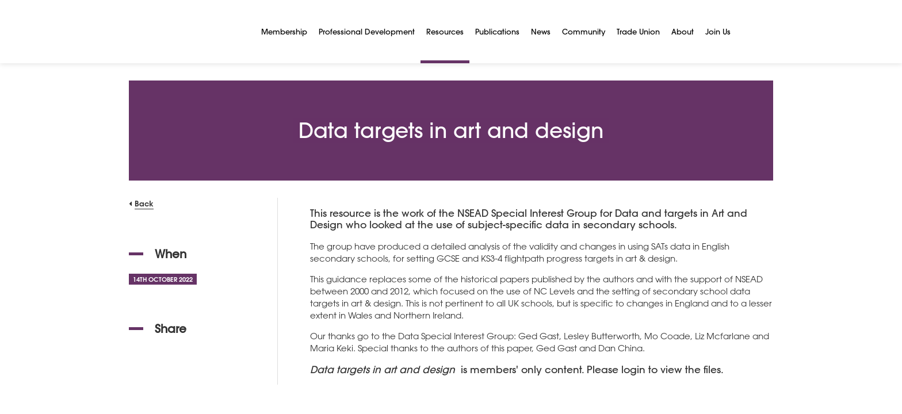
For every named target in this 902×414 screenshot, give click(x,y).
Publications (497, 31)
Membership (284, 31)
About (682, 31)
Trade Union (638, 31)
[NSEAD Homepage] (186, 31)
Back (144, 203)
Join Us (718, 31)
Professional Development (367, 31)
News (541, 31)
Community (583, 31)
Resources (445, 31)
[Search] (750, 31)
